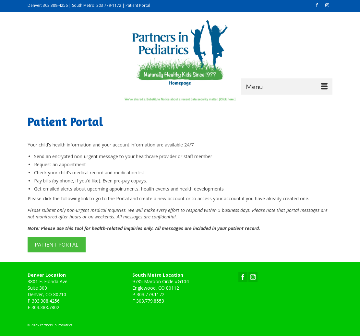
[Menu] (286, 86)
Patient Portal (138, 5)
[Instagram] (253, 277)
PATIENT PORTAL (56, 244)
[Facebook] (242, 277)
